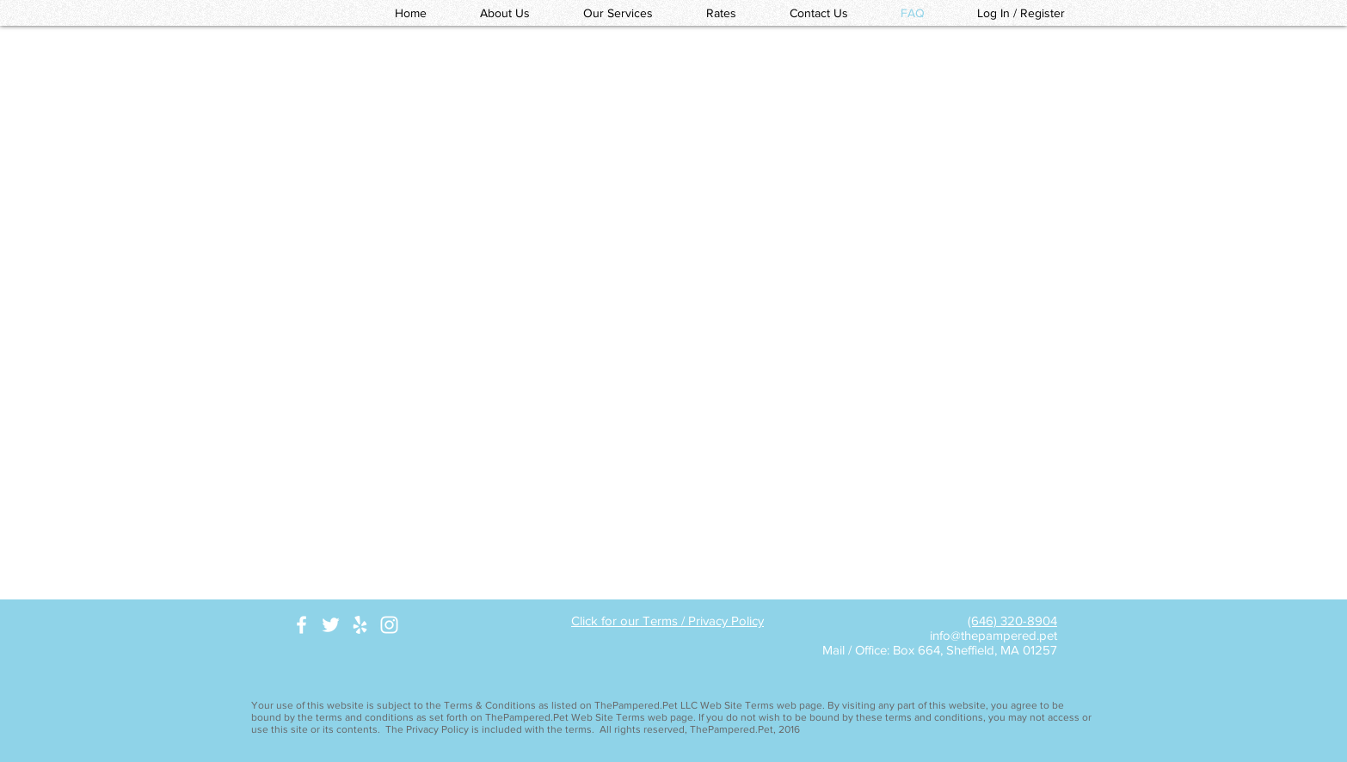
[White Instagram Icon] (389, 624)
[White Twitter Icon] (330, 624)
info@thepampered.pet (993, 635)
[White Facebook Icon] (301, 624)
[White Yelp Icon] (360, 624)
